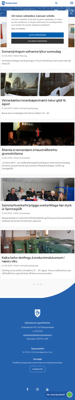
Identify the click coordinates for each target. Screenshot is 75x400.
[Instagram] (37, 389)
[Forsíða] (9, 3)
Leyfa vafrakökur (37, 35)
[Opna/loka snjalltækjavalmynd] (72, 3)
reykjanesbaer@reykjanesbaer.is (37, 335)
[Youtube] (47, 389)
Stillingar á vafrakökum (37, 41)
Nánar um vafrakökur (18, 28)
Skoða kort (37, 369)
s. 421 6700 (37, 331)
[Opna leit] (56, 3)
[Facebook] (28, 389)
